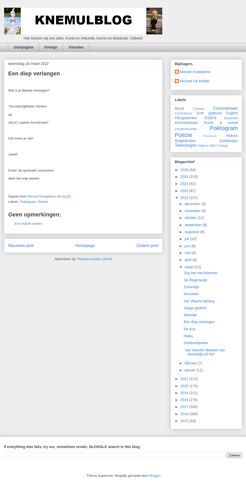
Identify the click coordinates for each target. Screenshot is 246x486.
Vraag (223, 145)
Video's (203, 145)
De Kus (190, 329)
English (232, 113)
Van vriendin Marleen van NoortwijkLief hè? (204, 352)
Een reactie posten (28, 223)
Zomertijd (191, 287)
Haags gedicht (195, 308)
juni (187, 246)
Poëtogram (28, 202)
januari (190, 370)
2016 (184, 414)
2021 (184, 379)
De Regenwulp (195, 280)
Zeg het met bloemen (201, 273)
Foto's (210, 117)
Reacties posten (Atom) (94, 259)
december (192, 204)
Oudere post (147, 245)
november (192, 211)
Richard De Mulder (195, 81)
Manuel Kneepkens (195, 72)
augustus (192, 232)
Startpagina (23, 47)
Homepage (85, 245)
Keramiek (231, 118)
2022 (184, 198)
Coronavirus (183, 113)
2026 (184, 170)
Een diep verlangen (199, 322)
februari (191, 363)
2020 (184, 386)
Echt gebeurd (209, 113)
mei (187, 253)
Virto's (213, 145)
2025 (184, 177)
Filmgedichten (186, 118)
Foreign (50, 47)
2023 (184, 191)
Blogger (154, 476)
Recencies (210, 135)
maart (189, 267)
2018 (184, 400)
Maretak (190, 315)
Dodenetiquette (196, 343)
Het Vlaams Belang (199, 301)
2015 (184, 421)
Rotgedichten (185, 141)
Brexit (179, 108)
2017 (184, 407)
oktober (191, 218)
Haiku (188, 336)
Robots (232, 136)
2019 (184, 393)
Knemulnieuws (186, 123)
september (193, 225)
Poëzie (43, 202)
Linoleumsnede (186, 129)
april (188, 260)
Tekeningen (186, 145)
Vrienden (76, 47)
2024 (184, 184)
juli (187, 239)
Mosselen (191, 294)
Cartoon (198, 109)
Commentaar (225, 108)
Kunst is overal (221, 123)
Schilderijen (228, 141)
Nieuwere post (21, 245)
